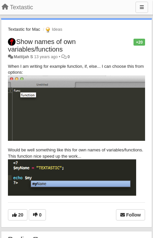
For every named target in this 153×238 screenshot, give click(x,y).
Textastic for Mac (24, 29)
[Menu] (141, 7)
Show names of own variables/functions (42, 45)
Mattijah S (23, 57)
